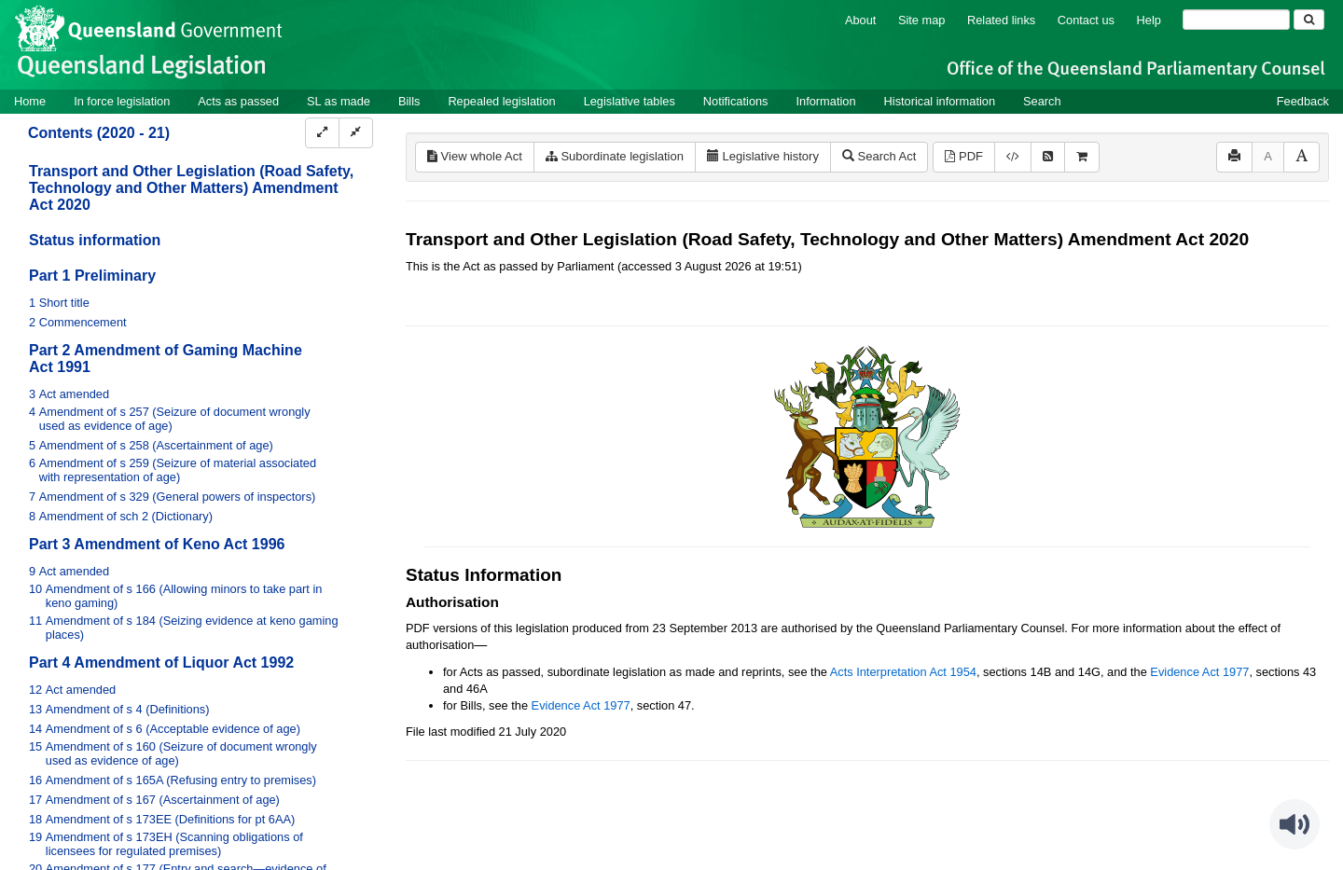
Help (1149, 20)
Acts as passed (238, 101)
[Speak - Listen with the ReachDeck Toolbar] (1294, 824)
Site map (922, 20)
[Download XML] (1012, 157)
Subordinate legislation (615, 156)
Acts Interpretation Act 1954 (903, 672)
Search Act (879, 156)
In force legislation (122, 101)
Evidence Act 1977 (1199, 672)
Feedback (1303, 101)
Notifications (735, 101)
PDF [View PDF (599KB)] (964, 156)
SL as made (338, 101)
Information (826, 101)
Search (1042, 101)
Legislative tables (629, 101)
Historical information (939, 101)
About (860, 20)
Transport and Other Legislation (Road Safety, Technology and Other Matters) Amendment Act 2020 (191, 188)
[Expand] (322, 132)
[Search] (1236, 19)
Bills (409, 101)
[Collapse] (356, 132)
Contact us (1086, 20)
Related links (1001, 20)
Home (30, 101)
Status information (94, 240)
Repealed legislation (501, 101)
